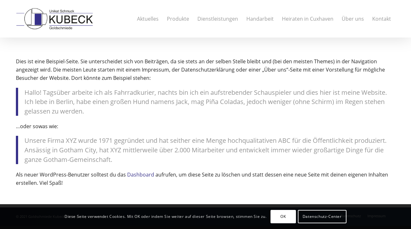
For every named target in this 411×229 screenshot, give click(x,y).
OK (283, 216)
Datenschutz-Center (322, 216)
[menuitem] (148, 19)
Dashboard (140, 174)
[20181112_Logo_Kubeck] (54, 19)
